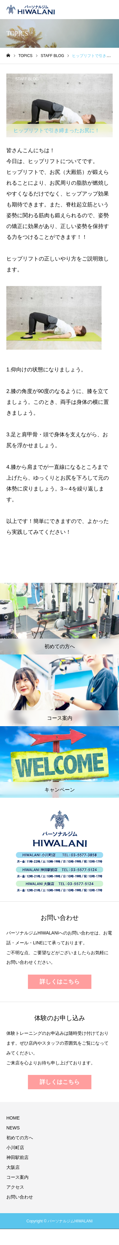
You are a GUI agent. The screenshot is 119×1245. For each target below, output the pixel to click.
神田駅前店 (17, 1157)
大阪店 (13, 1167)
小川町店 (15, 1147)
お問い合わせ (19, 1196)
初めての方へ (19, 1137)
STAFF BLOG (27, 79)
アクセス (15, 1187)
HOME (13, 1117)
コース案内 (17, 1177)
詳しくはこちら (60, 981)
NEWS (13, 1127)
